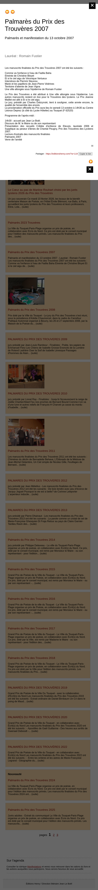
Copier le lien (85, 154)
